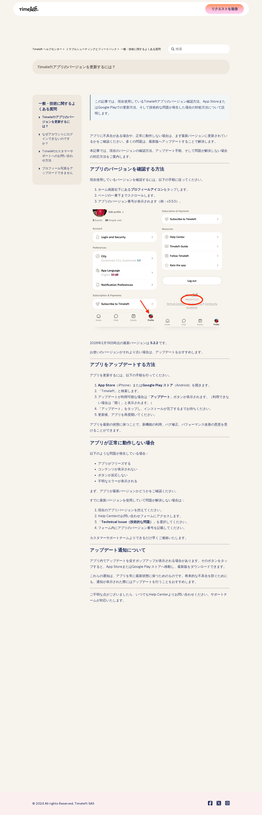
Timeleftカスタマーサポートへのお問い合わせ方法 (57, 155)
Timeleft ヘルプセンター (47, 49)
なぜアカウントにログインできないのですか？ (57, 138)
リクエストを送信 (224, 9)
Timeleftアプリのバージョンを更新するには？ (58, 121)
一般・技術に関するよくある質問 (141, 49)
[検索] (199, 49)
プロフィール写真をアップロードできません (57, 171)
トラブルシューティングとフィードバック (91, 49)
